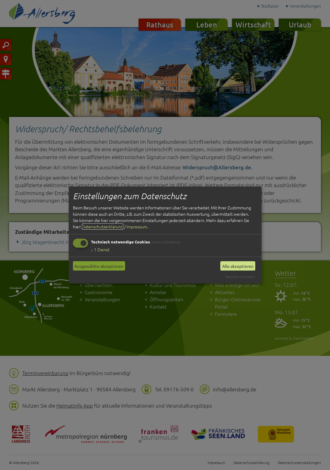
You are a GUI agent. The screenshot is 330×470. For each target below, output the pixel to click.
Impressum (137, 227)
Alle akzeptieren (237, 266)
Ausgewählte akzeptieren (98, 266)
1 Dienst (100, 249)
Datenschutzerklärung (102, 227)
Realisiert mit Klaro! (240, 276)
